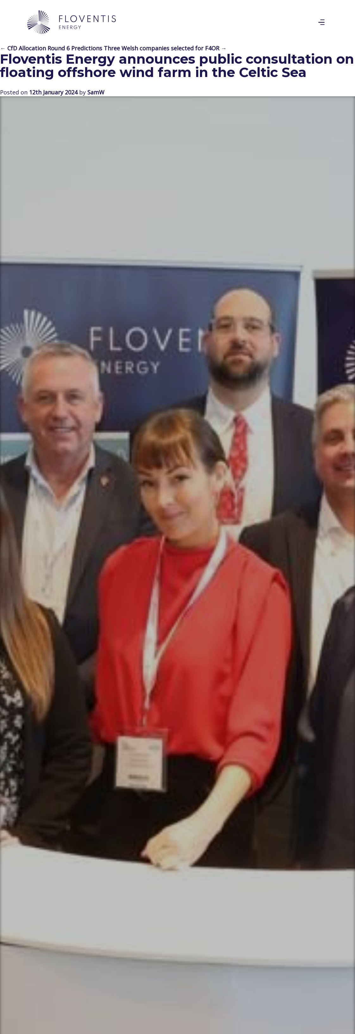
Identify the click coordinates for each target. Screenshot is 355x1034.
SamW (95, 92)
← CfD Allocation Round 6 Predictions (51, 48)
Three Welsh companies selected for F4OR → (165, 48)
